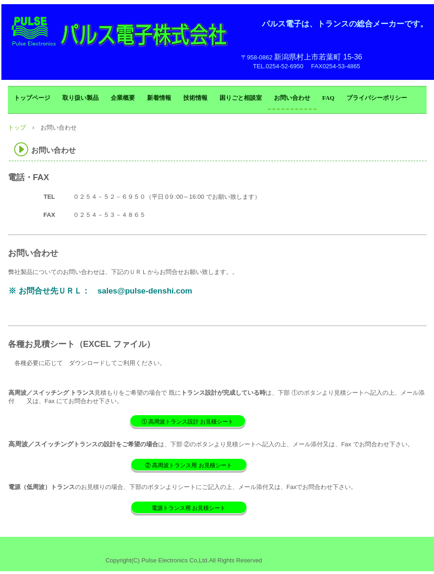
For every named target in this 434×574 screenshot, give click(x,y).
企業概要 (123, 97)
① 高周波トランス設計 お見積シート (187, 421)
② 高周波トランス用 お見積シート (188, 465)
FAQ (328, 97)
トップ (17, 127)
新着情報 (159, 97)
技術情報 (195, 97)
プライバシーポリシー (377, 97)
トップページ (32, 97)
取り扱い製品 (80, 97)
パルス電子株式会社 (120, 32)
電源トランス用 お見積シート (189, 508)
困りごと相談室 (241, 97)
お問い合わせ (292, 97)
